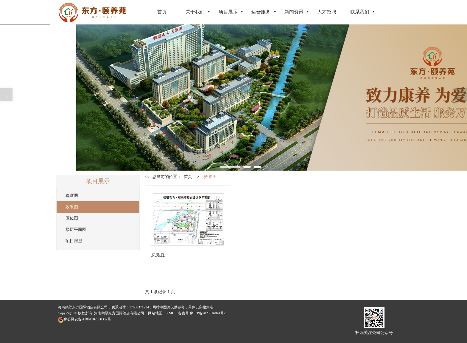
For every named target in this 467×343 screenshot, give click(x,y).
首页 (188, 176)
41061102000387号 (84, 319)
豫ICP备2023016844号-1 (208, 313)
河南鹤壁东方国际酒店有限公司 (119, 313)
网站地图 (155, 313)
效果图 (210, 176)
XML (170, 313)
